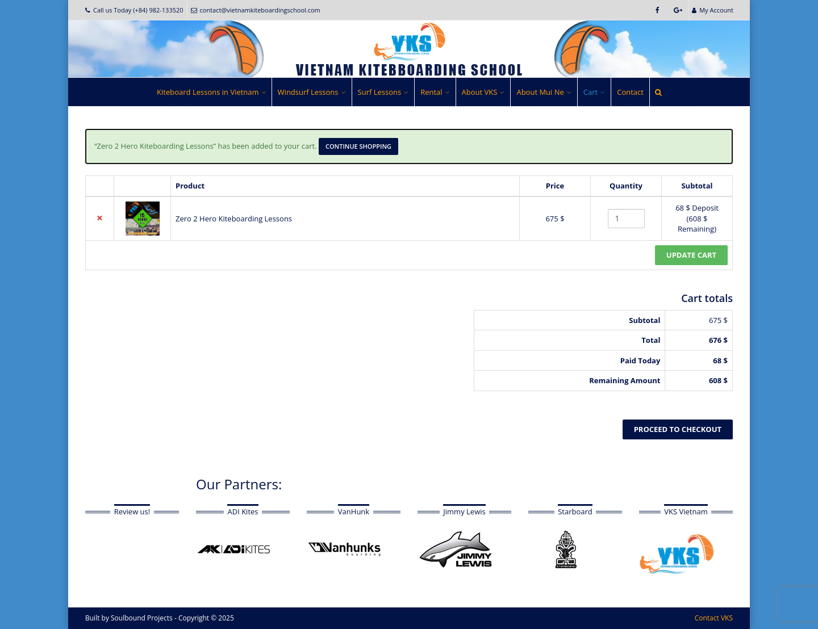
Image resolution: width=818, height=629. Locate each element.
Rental (431, 92)
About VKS (480, 92)
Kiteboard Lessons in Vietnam (208, 92)
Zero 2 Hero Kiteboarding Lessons (234, 218)
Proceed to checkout (677, 429)
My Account (712, 10)
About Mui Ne (540, 92)
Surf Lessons (380, 92)
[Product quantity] (626, 218)
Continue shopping (358, 146)
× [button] (100, 218)
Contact (630, 92)
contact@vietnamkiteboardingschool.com (255, 10)
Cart (590, 92)
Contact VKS (714, 618)
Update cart (691, 255)
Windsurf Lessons (308, 92)
